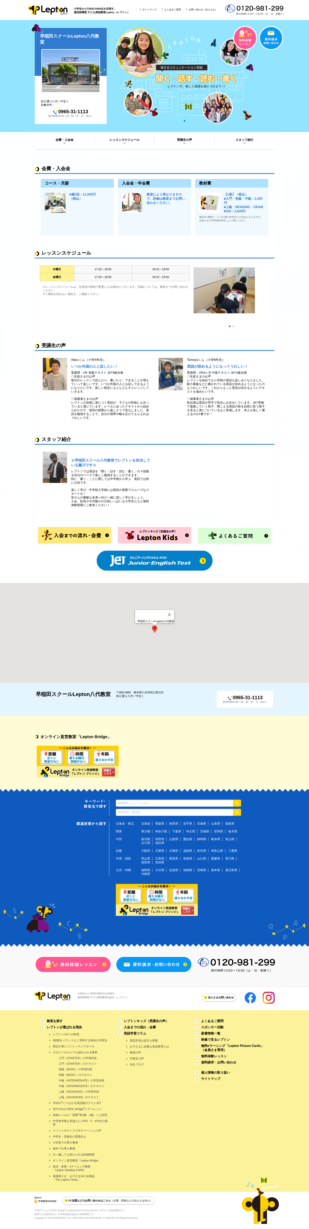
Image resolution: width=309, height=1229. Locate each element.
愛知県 (187, 839)
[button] (154, 629)
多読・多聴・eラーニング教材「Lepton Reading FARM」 (72, 1168)
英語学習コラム (135, 1033)
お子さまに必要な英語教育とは (149, 1046)
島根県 (187, 858)
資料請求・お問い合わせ (218, 1062)
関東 (119, 831)
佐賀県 (173, 870)
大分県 (159, 870)
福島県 (229, 823)
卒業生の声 (137, 1058)
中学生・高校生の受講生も (69, 1136)
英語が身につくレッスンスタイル (74, 1046)
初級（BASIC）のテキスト (75, 1074)
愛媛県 (215, 858)
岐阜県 (215, 839)
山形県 (215, 823)
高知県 (159, 862)
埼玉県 (190, 831)
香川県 (229, 858)
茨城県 (204, 831)
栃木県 (232, 831)
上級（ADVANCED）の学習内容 (79, 1091)
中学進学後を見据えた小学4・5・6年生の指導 (80, 1122)
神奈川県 (161, 831)
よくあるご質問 (172, 9)
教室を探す (55, 1021)
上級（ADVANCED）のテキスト (79, 1097)
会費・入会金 (65, 139)
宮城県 (201, 823)
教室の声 (135, 1052)
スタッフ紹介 (244, 139)
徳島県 (145, 862)
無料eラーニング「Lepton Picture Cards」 (232, 1048)
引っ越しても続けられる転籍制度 (74, 1154)
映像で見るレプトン (215, 1039)
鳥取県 (173, 858)
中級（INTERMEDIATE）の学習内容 (81, 1080)
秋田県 (173, 823)
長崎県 (187, 870)
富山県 (229, 839)
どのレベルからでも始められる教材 (75, 1052)
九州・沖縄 (123, 870)
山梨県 (173, 839)
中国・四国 (123, 858)
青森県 (159, 823)
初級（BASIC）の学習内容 (75, 1069)
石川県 (145, 843)
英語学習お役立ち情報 (144, 1040)
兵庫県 (159, 850)
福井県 (159, 843)
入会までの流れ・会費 (140, 1027)
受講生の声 (184, 139)
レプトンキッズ (146, 1021)
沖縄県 (145, 874)
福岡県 (145, 870)
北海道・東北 (125, 823)
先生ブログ (137, 1064)
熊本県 (215, 870)
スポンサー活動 (212, 1027)
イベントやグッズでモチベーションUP (77, 1130)
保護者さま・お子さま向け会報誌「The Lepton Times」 (74, 1177)
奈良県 (201, 850)
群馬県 (218, 831)
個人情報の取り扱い (215, 1072)
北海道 (145, 823)
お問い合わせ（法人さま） (203, 9)
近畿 (119, 850)
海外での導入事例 (64, 1148)
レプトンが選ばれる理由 (64, 1027)
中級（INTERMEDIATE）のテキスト (81, 1086)
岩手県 (187, 823)
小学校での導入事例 (65, 1142)
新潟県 (145, 839)
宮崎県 (201, 870)
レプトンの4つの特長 (66, 1034)
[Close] (169, 614)
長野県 (159, 839)
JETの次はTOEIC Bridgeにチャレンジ (77, 1109)
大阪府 (145, 850)
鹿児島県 (231, 870)
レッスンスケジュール (124, 139)
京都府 (173, 850)
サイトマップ (149, 9)
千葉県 (176, 831)
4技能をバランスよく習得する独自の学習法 (80, 1040)
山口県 (201, 858)
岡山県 (145, 858)
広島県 (159, 858)
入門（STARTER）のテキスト (78, 1063)
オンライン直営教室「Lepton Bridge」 (77, 1160)
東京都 (145, 831)
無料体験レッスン (214, 1056)
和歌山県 (217, 850)
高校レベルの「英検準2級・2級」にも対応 (80, 1115)
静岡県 (201, 839)
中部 (119, 839)
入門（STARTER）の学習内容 (78, 1058)
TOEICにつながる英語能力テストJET (77, 1103)
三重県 (232, 850)
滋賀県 (187, 850)
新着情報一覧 (210, 1033)
